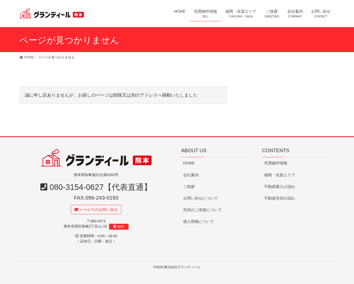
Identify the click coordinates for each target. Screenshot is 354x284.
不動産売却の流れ (279, 198)
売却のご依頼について (202, 210)
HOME (189, 163)
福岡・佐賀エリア (279, 175)
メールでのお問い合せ (96, 209)
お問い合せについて (200, 198)
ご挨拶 (189, 186)
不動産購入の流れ (279, 186)
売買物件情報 (275, 163)
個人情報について (198, 221)
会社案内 (191, 175)
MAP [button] (118, 227)
